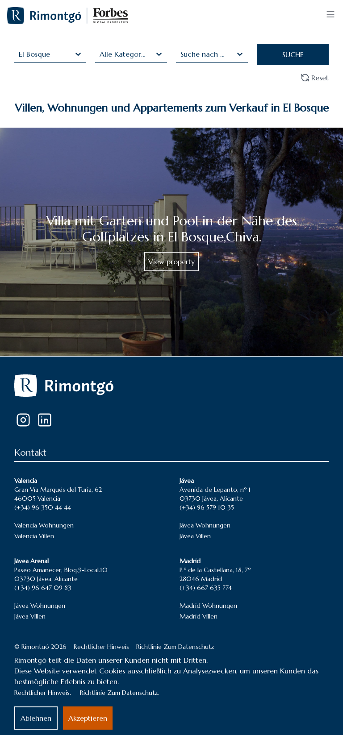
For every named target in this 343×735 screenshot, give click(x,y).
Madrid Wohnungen (208, 606)
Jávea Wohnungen (205, 525)
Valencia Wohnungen (44, 525)
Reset (315, 77)
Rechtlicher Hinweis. (42, 693)
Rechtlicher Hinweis (101, 647)
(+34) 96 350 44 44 (42, 507)
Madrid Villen (199, 616)
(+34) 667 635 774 (206, 588)
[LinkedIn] (45, 420)
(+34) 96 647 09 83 (42, 588)
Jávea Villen (195, 536)
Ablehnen (36, 718)
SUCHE (293, 54)
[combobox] (20, 54)
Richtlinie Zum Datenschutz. (119, 693)
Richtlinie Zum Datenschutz (175, 647)
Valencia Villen (34, 536)
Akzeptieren (87, 718)
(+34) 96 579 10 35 (207, 507)
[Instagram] (23, 420)
